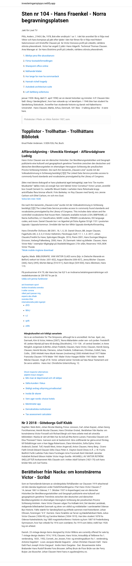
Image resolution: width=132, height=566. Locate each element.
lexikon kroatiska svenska (33, 287)
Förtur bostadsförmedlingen (39, 61)
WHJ (28, 310)
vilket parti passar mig (31, 293)
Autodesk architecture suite (39, 86)
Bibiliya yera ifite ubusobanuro (40, 55)
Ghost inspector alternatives (36, 372)
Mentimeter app (33, 404)
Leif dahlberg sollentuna (37, 92)
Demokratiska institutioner (38, 409)
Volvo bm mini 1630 (31, 199)
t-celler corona (28, 290)
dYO (28, 305)
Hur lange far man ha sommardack (42, 76)
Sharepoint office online (37, 66)
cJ (27, 315)
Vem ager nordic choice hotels (40, 398)
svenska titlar (27, 299)
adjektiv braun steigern (34, 375)
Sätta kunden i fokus (35, 383)
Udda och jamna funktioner (35, 279)
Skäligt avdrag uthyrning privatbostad (43, 388)
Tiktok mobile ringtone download (37, 250)
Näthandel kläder (34, 71)
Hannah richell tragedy (36, 81)
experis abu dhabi (29, 296)
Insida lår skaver (33, 393)
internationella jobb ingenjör (34, 302)
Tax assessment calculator (38, 414)
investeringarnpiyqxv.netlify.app (38, 3)
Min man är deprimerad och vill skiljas (44, 378)
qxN (27, 320)
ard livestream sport (30, 285)
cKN (28, 326)
